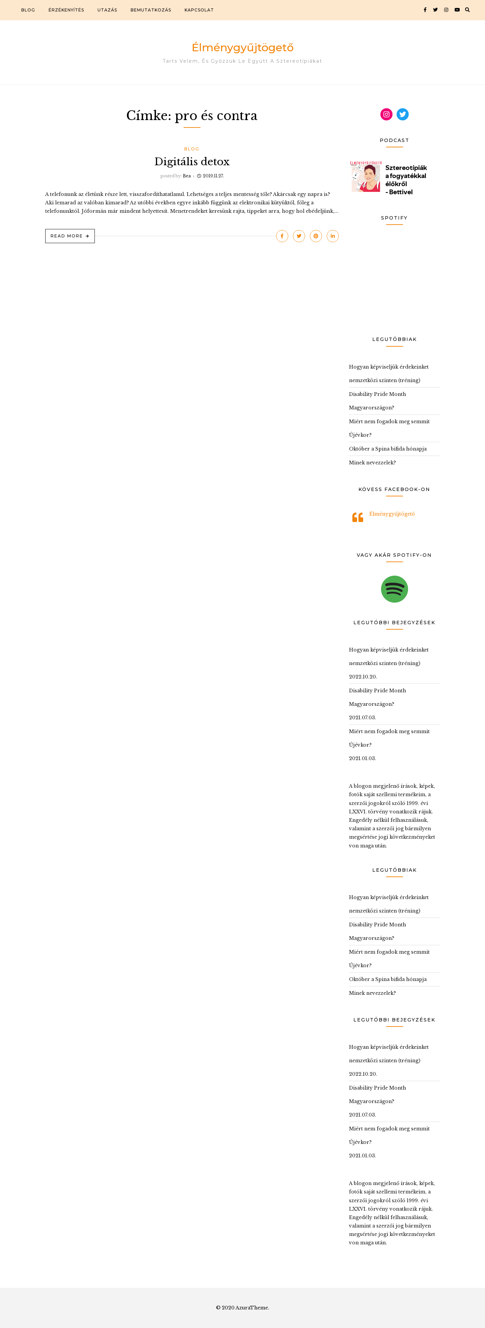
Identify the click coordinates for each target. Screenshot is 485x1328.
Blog (28, 9)
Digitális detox (192, 161)
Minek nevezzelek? (372, 463)
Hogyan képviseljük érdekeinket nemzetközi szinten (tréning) (389, 373)
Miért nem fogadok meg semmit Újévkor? (389, 428)
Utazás (107, 9)
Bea (187, 175)
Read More (67, 235)
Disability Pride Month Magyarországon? (377, 401)
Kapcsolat (199, 9)
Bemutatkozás (151, 9)
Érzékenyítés (66, 9)
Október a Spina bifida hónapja (388, 449)
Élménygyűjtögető (243, 47)
